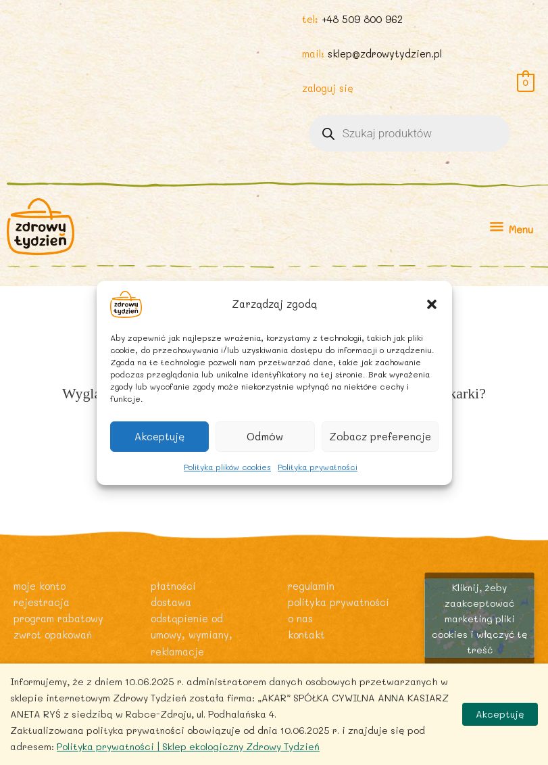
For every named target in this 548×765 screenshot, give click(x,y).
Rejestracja (42, 602)
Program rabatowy (58, 618)
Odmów (265, 436)
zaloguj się (327, 88)
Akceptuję (159, 436)
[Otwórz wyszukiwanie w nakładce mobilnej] (409, 133)
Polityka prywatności (317, 466)
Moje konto (40, 586)
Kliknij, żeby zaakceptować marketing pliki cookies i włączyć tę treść (480, 617)
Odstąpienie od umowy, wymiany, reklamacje (191, 634)
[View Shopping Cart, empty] (525, 81)
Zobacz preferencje (380, 436)
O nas (300, 618)
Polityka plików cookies (227, 466)
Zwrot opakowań (53, 634)
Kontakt (306, 634)
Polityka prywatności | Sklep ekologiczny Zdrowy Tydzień (188, 746)
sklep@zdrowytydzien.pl (385, 53)
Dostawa (171, 602)
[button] (432, 303)
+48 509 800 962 (362, 19)
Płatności (173, 586)
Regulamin (311, 586)
